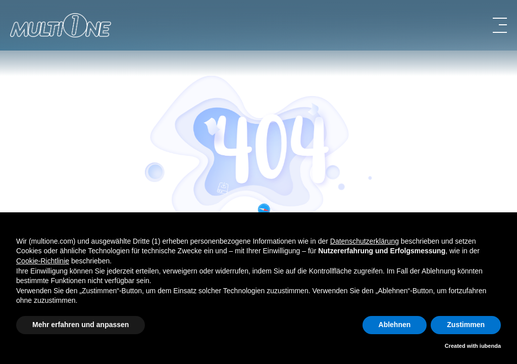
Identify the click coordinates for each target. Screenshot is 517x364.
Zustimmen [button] (466, 325)
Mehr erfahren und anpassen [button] (80, 325)
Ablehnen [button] (395, 325)
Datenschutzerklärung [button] (364, 241)
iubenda (490, 346)
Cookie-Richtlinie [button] (42, 261)
